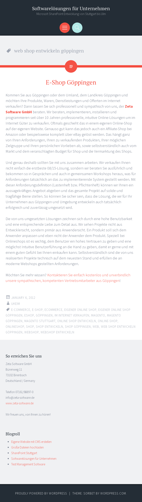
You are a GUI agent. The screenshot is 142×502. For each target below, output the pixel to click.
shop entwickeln (49, 327)
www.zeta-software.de (20, 403)
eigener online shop (80, 310)
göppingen (44, 315)
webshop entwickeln (57, 332)
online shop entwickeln (76, 321)
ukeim (15, 304)
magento (98, 315)
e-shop (37, 310)
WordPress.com (113, 493)
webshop (31, 332)
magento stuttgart (39, 321)
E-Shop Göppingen (71, 82)
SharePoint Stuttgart (24, 453)
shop (30, 327)
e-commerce (20, 310)
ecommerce (53, 310)
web (96, 327)
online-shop (107, 321)
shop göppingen (78, 327)
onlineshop (15, 327)
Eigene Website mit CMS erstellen (31, 442)
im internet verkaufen (72, 315)
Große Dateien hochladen (27, 447)
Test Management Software (28, 464)
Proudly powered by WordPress (41, 493)
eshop (29, 315)
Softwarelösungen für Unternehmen (71, 8)
